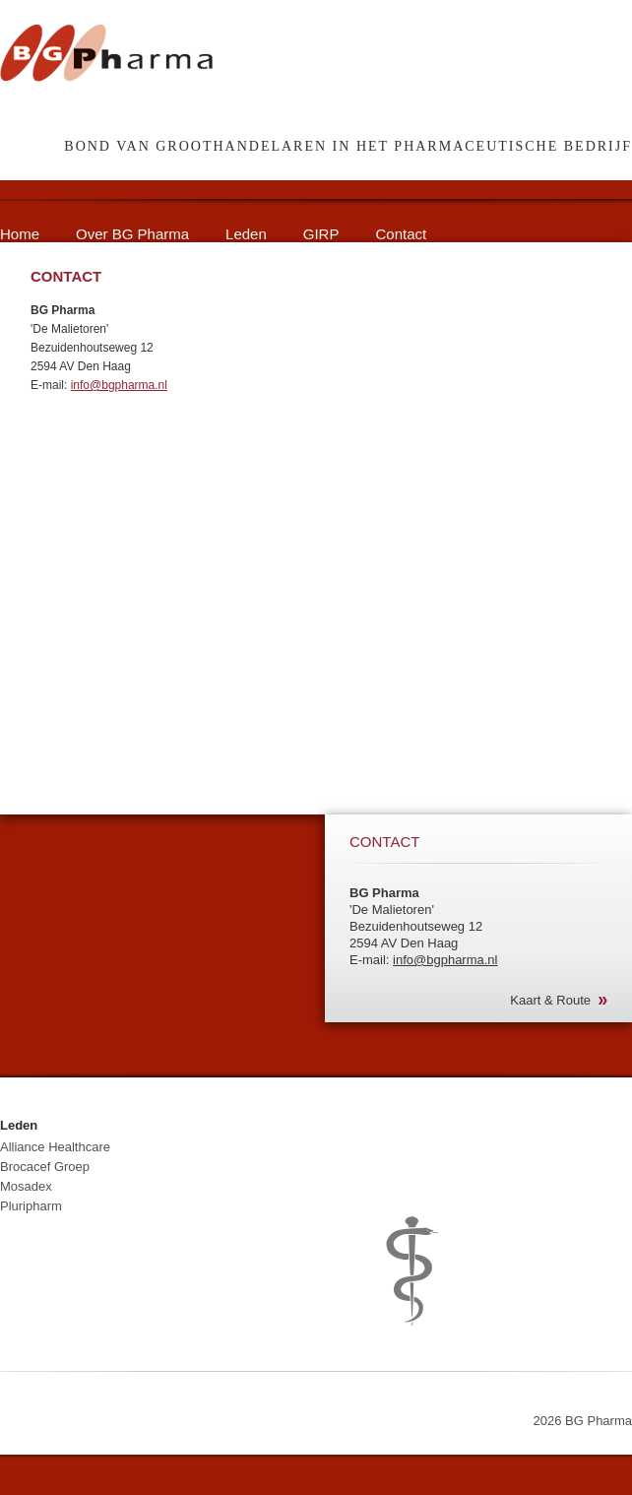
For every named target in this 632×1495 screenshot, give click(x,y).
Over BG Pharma (132, 234)
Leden (246, 234)
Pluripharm (31, 1206)
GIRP (321, 234)
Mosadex (26, 1186)
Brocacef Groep (45, 1166)
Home (19, 234)
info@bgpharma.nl (119, 385)
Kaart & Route (550, 1000)
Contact (400, 234)
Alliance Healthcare (55, 1146)
